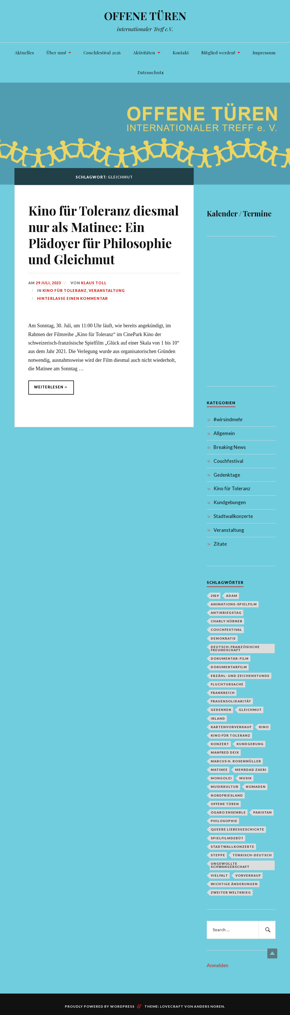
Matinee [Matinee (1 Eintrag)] (219, 769)
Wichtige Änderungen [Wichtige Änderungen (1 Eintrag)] (234, 884)
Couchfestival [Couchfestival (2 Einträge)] (226, 629)
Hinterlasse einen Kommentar (72, 298)
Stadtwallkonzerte (233, 516)
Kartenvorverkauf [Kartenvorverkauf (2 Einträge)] (231, 727)
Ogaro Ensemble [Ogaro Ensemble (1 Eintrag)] (228, 812)
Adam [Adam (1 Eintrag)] (231, 595)
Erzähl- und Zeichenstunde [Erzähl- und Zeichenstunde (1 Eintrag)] (240, 676)
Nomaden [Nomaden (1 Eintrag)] (256, 786)
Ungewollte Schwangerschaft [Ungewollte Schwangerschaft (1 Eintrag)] (230, 865)
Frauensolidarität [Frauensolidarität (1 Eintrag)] (231, 701)
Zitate (220, 544)
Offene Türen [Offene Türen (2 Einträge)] (225, 804)
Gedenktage (227, 475)
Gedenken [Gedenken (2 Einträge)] (221, 709)
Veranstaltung (107, 290)
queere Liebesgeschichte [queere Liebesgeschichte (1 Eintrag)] (237, 829)
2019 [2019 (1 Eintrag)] (215, 595)
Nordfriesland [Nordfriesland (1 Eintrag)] (227, 795)
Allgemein (224, 433)
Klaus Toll (93, 283)
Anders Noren (209, 1006)
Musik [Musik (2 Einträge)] (245, 778)
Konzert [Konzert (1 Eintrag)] (220, 744)
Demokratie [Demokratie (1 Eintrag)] (223, 638)
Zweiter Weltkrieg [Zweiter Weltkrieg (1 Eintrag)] (231, 892)
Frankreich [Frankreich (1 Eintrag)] (223, 692)
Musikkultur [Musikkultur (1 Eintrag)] (224, 786)
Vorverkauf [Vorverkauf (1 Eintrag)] (248, 875)
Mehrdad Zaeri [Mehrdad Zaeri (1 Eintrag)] (250, 769)
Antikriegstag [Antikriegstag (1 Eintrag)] (226, 612)
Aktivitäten (144, 52)
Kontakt (181, 52)
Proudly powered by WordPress (100, 1006)
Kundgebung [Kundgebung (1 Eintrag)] (250, 744)
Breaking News (230, 447)
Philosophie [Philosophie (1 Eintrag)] (224, 821)
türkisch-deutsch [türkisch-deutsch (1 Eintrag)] (252, 855)
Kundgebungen (230, 502)
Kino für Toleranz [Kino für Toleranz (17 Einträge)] (230, 735)
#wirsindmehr (228, 419)
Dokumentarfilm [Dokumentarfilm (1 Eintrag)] (229, 667)
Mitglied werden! (218, 52)
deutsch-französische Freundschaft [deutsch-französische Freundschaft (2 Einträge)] (235, 648)
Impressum (264, 52)
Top (272, 953)
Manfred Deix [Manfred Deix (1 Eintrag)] (225, 752)
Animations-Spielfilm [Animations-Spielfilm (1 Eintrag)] (234, 604)
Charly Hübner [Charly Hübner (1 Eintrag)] (226, 621)
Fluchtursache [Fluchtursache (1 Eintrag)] (227, 684)
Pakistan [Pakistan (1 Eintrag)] (262, 812)
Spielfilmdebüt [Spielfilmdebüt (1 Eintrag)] (227, 838)
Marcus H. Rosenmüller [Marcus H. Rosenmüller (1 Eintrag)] (236, 761)
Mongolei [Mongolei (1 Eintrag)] (221, 778)
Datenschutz (151, 72)
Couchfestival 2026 (102, 52)
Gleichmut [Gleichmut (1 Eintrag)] (250, 709)
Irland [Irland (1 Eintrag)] (218, 718)
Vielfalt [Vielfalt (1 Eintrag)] (219, 875)
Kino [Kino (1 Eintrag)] (264, 727)
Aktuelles (24, 52)
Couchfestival (228, 461)
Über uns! (56, 52)
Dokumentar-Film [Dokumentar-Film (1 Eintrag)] (230, 658)
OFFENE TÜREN (145, 15)
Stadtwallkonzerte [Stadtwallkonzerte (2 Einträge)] (232, 846)
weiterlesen (48, 389)
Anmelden (217, 965)
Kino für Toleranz (64, 290)
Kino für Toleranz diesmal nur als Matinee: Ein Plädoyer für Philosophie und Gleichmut (103, 234)
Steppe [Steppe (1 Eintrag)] (218, 855)
